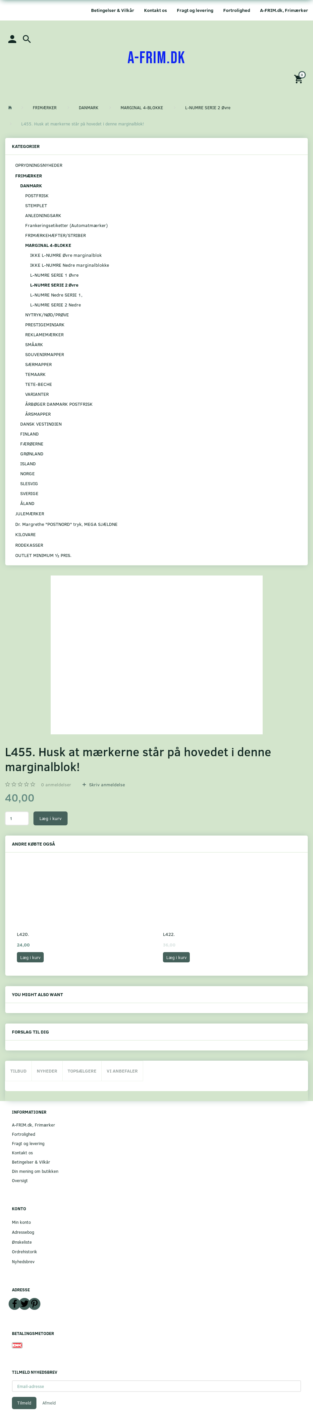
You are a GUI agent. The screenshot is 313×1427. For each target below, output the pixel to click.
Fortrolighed (236, 10)
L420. (23, 934)
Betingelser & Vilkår (112, 10)
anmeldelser (56, 784)
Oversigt (20, 1180)
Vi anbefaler (122, 1071)
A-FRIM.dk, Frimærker (284, 10)
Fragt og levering (195, 10)
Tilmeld (24, 1403)
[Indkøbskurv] (299, 78)
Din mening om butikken (35, 1171)
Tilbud (18, 1071)
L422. (169, 934)
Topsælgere (82, 1071)
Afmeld (49, 1403)
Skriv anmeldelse (106, 784)
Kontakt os (155, 10)
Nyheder (47, 1071)
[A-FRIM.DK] (156, 58)
